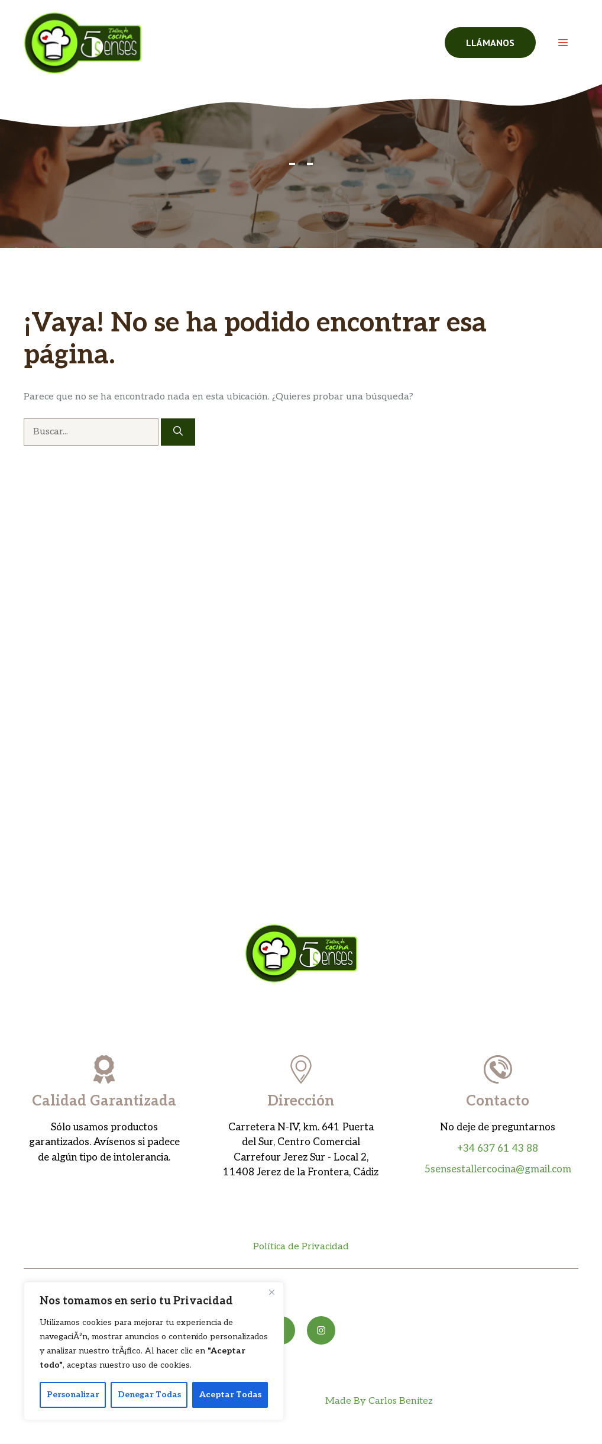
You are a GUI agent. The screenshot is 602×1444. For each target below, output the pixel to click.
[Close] (271, 1292)
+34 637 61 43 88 (497, 1149)
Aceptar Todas (230, 1395)
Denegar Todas (149, 1395)
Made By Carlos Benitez (379, 1401)
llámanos (490, 43)
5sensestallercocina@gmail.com (498, 1169)
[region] (154, 1351)
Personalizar (73, 1395)
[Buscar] (178, 432)
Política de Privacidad (301, 1246)
